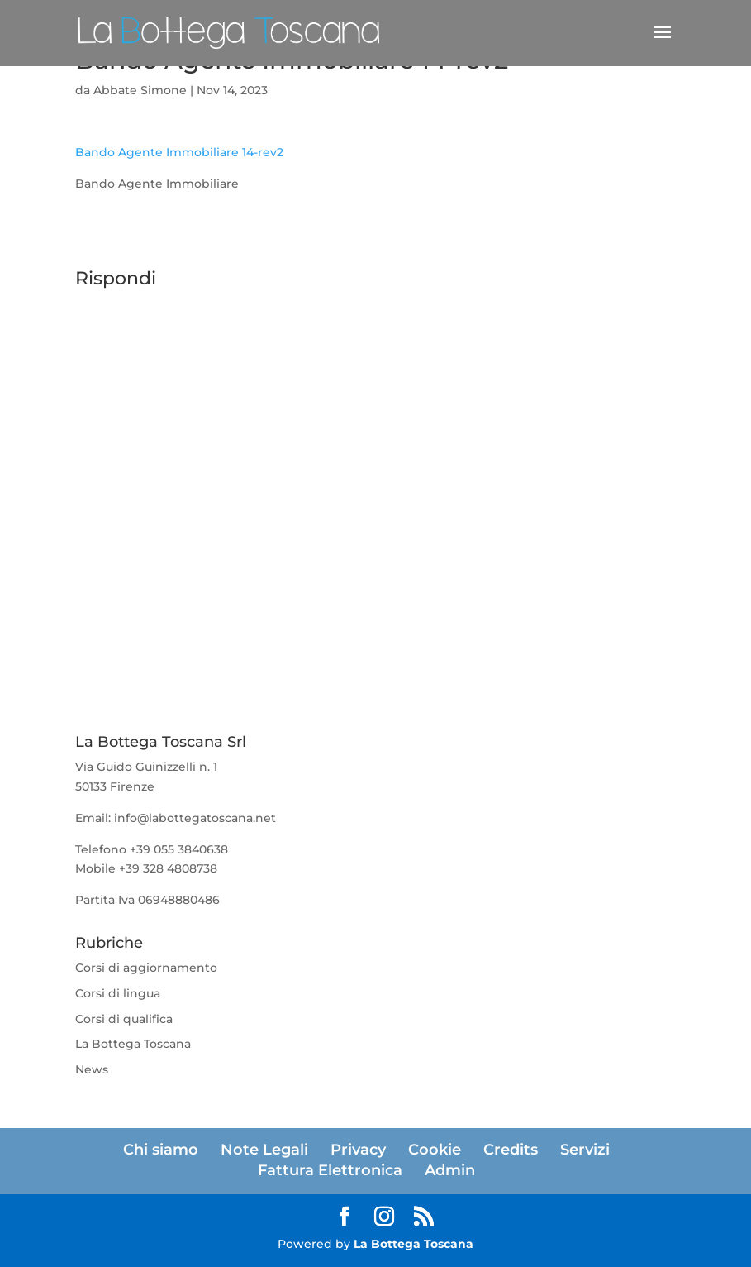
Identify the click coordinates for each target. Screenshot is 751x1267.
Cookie (434, 1149)
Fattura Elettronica (330, 1170)
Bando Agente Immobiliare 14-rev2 (179, 152)
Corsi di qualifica (124, 1018)
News (91, 1069)
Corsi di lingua (117, 993)
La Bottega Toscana (133, 1043)
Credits (510, 1149)
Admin (450, 1170)
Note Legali (264, 1149)
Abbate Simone (140, 90)
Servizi (585, 1149)
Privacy (358, 1149)
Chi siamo (160, 1149)
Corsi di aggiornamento (146, 967)
